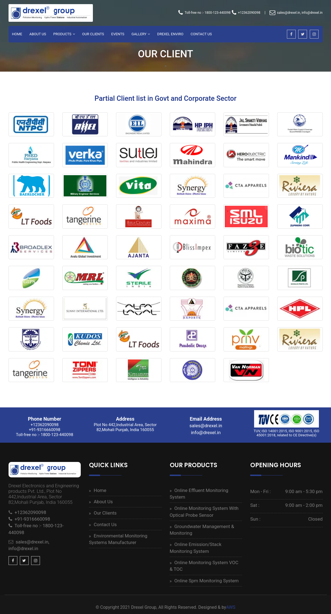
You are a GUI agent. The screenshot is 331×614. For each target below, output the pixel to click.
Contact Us (201, 34)
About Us (37, 34)
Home (17, 34)
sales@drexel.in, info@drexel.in (296, 13)
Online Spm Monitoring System (206, 580)
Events (118, 34)
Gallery (138, 34)
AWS (230, 607)
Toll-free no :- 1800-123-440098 (204, 13)
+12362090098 (246, 13)
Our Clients (93, 34)
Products (62, 34)
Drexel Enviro (170, 34)
